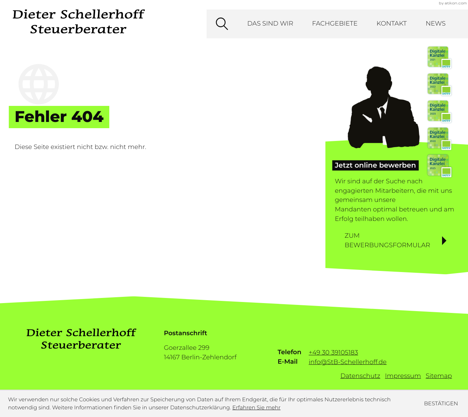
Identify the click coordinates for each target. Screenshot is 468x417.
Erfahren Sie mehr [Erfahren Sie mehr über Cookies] (257, 407)
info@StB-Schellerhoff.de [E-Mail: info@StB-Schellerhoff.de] (347, 362)
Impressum (403, 376)
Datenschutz (360, 376)
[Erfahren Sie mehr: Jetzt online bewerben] (396, 241)
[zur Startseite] (79, 21)
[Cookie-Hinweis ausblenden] (441, 403)
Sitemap (439, 376)
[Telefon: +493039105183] (333, 352)
